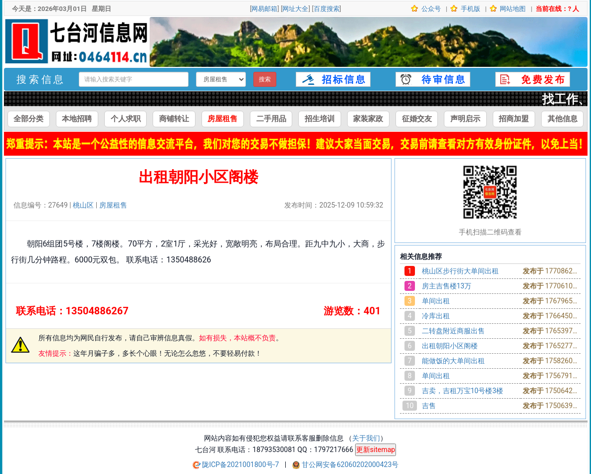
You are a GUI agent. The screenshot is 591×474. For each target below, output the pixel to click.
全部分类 (28, 118)
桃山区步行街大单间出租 (460, 271)
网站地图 (512, 8)
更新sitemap (375, 450)
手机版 (469, 8)
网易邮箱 (264, 8)
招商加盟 (514, 118)
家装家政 (368, 118)
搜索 (265, 79)
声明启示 (465, 118)
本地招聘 (77, 118)
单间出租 (436, 301)
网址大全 (295, 8)
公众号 (430, 8)
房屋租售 (222, 118)
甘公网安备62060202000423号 (350, 465)
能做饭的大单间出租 (453, 361)
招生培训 (320, 118)
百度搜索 (327, 8)
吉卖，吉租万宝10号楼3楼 (463, 391)
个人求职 (126, 118)
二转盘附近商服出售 (453, 331)
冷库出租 (436, 316)
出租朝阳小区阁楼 (450, 346)
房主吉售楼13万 (447, 286)
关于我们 (366, 438)
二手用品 (271, 118)
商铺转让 (174, 118)
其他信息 (563, 118)
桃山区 (83, 205)
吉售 (429, 406)
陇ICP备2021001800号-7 (241, 465)
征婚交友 (417, 118)
